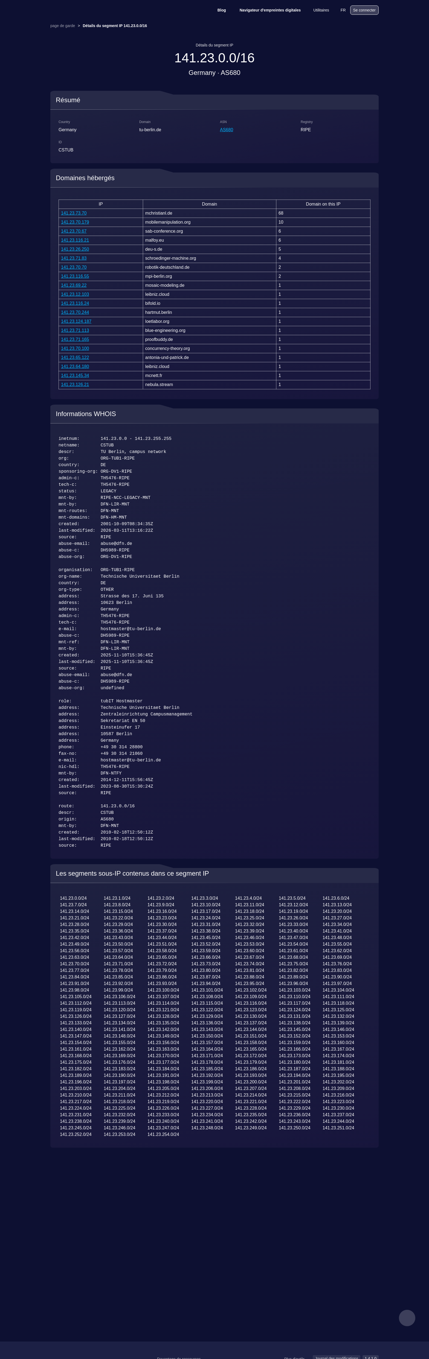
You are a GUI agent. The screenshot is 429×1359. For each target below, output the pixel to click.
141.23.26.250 (75, 249)
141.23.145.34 (75, 375)
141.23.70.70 (73, 267)
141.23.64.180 (75, 366)
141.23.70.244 (75, 312)
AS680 (226, 129)
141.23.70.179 (75, 222)
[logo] (77, 10)
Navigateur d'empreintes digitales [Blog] (267, 10)
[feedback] (407, 1318)
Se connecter (364, 10)
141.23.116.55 (75, 276)
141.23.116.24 (75, 303)
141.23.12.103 (75, 294)
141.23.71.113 (75, 330)
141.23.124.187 (76, 321)
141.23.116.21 (75, 240)
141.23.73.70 (73, 213)
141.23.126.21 (75, 384)
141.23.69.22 (73, 285)
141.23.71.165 (75, 339)
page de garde (62, 26)
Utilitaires (317, 10)
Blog (218, 10)
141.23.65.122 (75, 357)
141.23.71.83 (73, 258)
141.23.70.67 (73, 231)
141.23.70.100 (75, 348)
